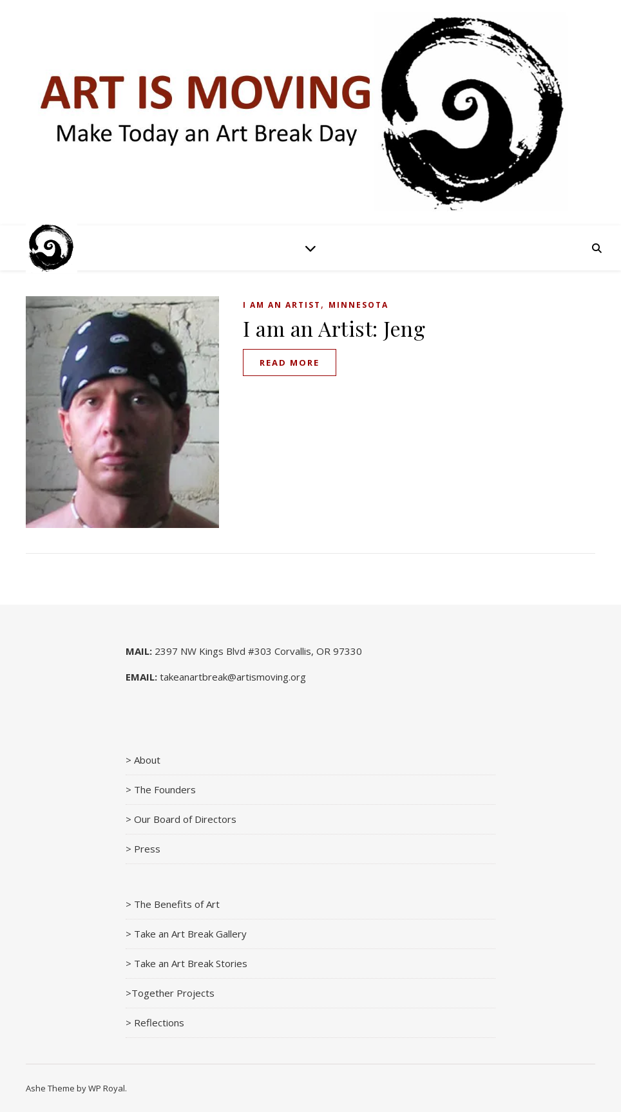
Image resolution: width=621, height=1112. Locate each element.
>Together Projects (170, 992)
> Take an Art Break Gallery (186, 933)
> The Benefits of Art (173, 904)
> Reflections (155, 1022)
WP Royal (106, 1088)
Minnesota (358, 304)
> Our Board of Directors (181, 819)
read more (290, 362)
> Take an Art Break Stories (186, 963)
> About (143, 759)
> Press (143, 848)
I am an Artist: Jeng (334, 328)
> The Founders (161, 789)
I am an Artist (282, 304)
